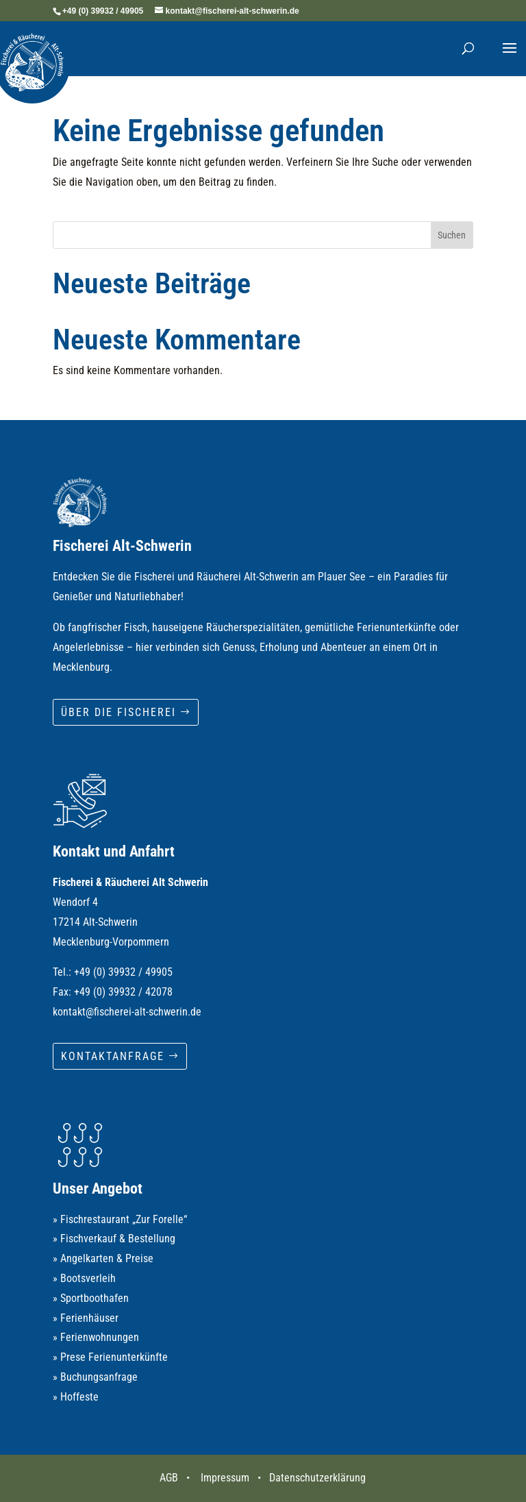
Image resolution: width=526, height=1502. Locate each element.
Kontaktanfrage (112, 1056)
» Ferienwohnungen (96, 1337)
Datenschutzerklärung (317, 1477)
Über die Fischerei (118, 712)
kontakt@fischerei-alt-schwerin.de (127, 1011)
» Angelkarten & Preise (103, 1258)
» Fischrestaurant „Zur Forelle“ (120, 1219)
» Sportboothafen (91, 1298)
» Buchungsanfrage (95, 1376)
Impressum (225, 1477)
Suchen (452, 235)
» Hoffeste (76, 1396)
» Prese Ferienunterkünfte (110, 1357)
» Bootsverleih (84, 1278)
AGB (169, 1477)
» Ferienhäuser (85, 1318)
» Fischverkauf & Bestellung (114, 1238)
